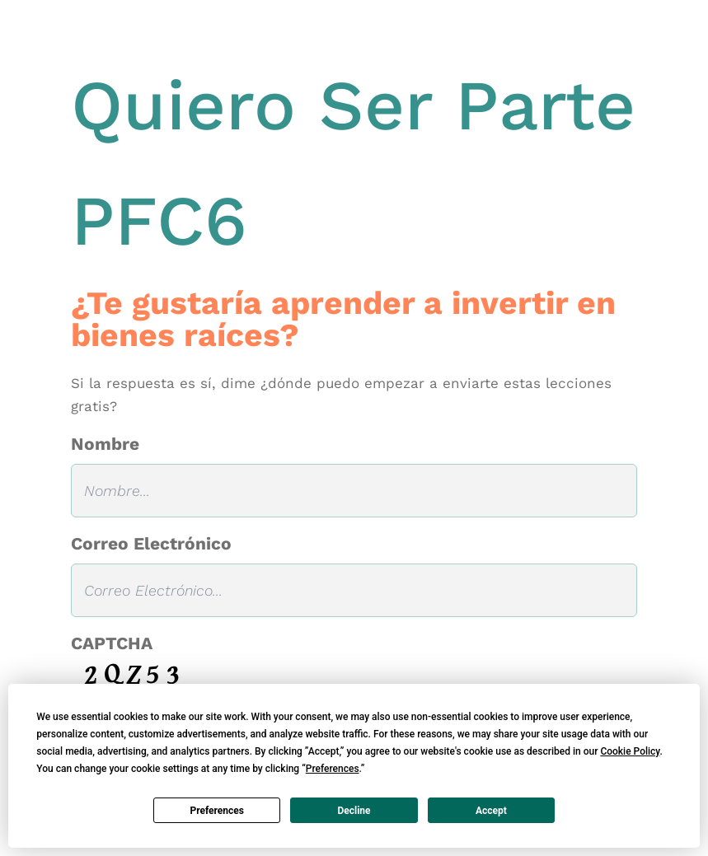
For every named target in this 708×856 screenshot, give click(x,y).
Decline (353, 810)
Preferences (217, 810)
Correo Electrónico (151, 543)
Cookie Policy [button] (629, 751)
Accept (491, 810)
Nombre (105, 443)
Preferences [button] (332, 768)
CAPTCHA (111, 643)
